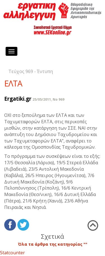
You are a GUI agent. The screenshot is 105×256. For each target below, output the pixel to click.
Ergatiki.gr (17, 98)
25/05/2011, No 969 (48, 99)
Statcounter (12, 253)
